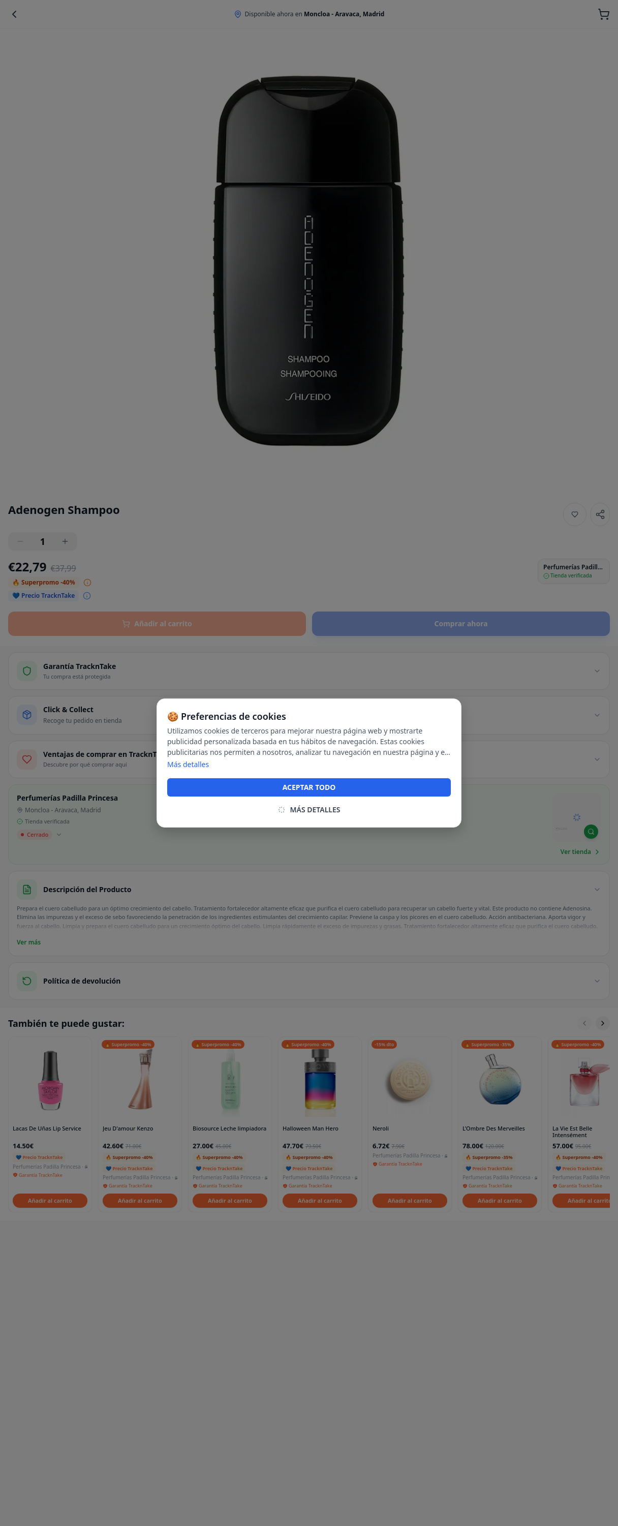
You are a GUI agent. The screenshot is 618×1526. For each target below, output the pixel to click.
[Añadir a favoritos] (575, 514)
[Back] (14, 14)
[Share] (600, 514)
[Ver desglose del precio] (87, 582)
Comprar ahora (460, 623)
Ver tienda (581, 852)
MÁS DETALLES (308, 809)
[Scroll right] (603, 1023)
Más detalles (188, 764)
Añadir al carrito (157, 623)
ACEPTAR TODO (309, 787)
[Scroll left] (584, 1023)
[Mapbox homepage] (561, 833)
